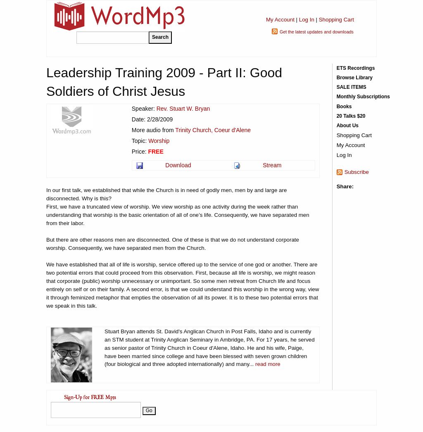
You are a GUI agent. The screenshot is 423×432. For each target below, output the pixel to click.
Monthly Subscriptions (363, 97)
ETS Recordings (356, 68)
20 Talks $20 (351, 116)
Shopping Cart (336, 20)
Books (344, 106)
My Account (280, 20)
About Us (348, 125)
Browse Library (355, 78)
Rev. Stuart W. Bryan (183, 108)
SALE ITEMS (351, 87)
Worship (158, 141)
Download (178, 165)
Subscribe (357, 172)
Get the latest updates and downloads (317, 31)
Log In (306, 20)
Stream (272, 165)
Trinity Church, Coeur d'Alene (213, 130)
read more (267, 364)
